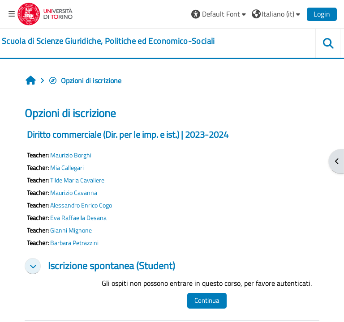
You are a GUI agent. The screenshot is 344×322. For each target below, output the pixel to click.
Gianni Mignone (71, 230)
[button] (219, 14)
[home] (108, 41)
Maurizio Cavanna (73, 193)
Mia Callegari (67, 168)
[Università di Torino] (45, 13)
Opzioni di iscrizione (84, 80)
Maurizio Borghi (70, 155)
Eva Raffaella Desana (78, 218)
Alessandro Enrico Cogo (81, 205)
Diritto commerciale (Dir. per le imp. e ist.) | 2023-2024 (127, 134)
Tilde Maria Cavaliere (77, 180)
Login (322, 13)
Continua (206, 300)
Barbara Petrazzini (74, 243)
